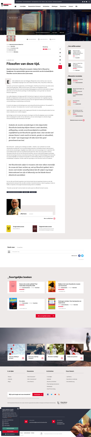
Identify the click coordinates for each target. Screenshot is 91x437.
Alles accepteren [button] (10, 428)
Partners (43, 1)
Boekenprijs (49, 386)
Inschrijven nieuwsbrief (57, 1)
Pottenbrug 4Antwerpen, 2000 (60, 423)
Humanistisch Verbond (34, 6)
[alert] (10, 421)
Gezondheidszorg (70, 381)
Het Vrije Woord (19, 1)
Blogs (9, 381)
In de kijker (23, 6)
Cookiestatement (27, 433)
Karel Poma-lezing (50, 389)
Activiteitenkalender (27, 1)
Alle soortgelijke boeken (44, 316)
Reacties (53, 39)
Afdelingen (55, 6)
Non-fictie (13, 46)
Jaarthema (69, 377)
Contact (71, 6)
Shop (46, 1)
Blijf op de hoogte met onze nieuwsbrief (25, 394)
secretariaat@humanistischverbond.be (38, 422)
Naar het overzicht (13, 17)
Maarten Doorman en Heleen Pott (16, 44)
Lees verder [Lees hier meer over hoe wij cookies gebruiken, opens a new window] (9, 417)
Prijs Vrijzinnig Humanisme (52, 384)
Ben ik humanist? (31, 377)
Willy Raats (16, 52)
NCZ (40, 1)
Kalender (9, 379)
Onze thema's (30, 381)
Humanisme (63, 6)
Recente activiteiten (51, 381)
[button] (10, 434)
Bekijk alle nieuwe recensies (76, 120)
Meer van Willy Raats (48, 218)
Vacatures (50, 1)
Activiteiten (46, 6)
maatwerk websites (20, 435)
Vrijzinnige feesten (35, 1)
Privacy (21, 433)
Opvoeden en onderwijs (71, 379)
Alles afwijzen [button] (10, 431)
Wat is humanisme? (31, 379)
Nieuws (9, 377)
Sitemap (32, 433)
